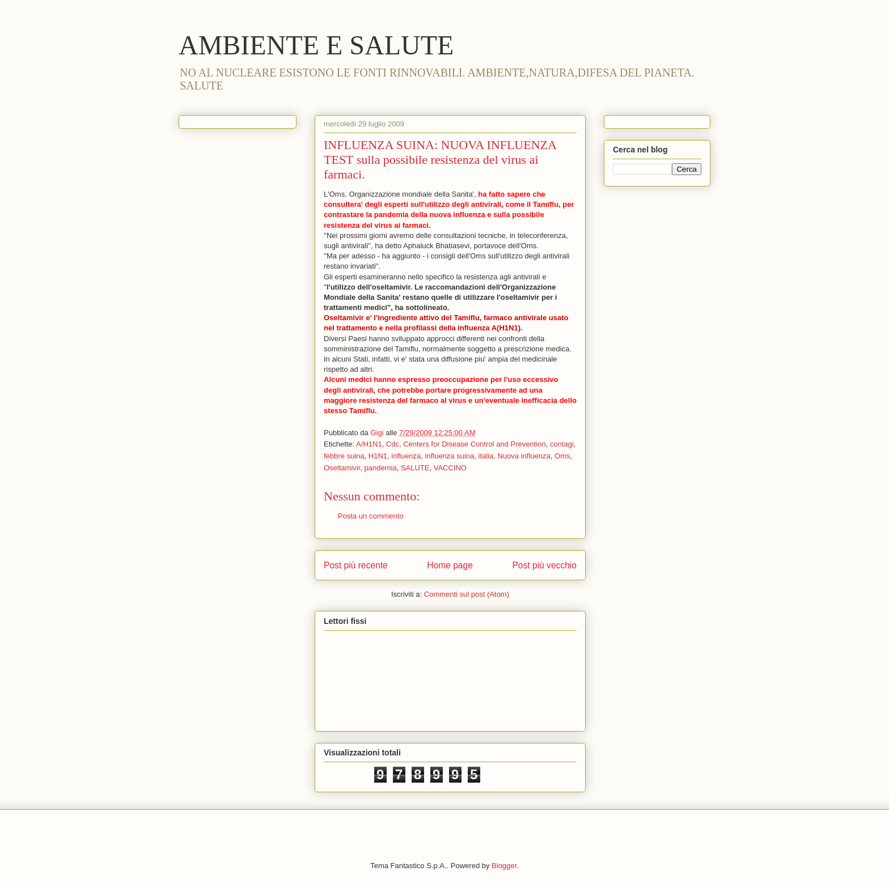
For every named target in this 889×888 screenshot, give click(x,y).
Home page (450, 565)
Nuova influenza (524, 456)
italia (486, 456)
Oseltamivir (342, 468)
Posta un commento (371, 516)
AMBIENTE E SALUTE (316, 45)
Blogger (504, 865)
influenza (406, 456)
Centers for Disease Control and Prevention (474, 444)
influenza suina (450, 456)
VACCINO (450, 468)
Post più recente (356, 565)
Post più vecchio (544, 565)
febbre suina (344, 456)
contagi (562, 444)
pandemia (381, 468)
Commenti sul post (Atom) (466, 594)
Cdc (392, 444)
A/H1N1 (369, 444)
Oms (562, 456)
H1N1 (378, 456)
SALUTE (415, 468)
